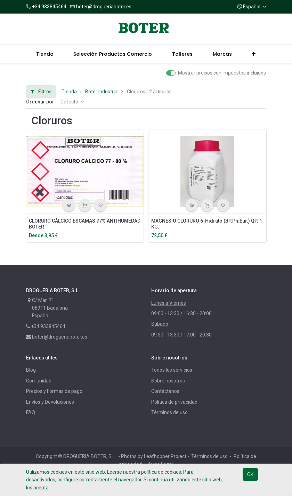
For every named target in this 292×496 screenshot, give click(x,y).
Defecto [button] (69, 101)
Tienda (69, 91)
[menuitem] (45, 54)
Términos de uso (169, 412)
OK (250, 474)
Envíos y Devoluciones (50, 402)
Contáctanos (165, 391)
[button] (251, 6)
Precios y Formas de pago (54, 391)
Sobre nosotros (168, 380)
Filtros (41, 91)
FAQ (30, 412)
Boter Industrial (102, 91)
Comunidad (38, 380)
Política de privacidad (174, 402)
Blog (31, 370)
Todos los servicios (171, 370)
